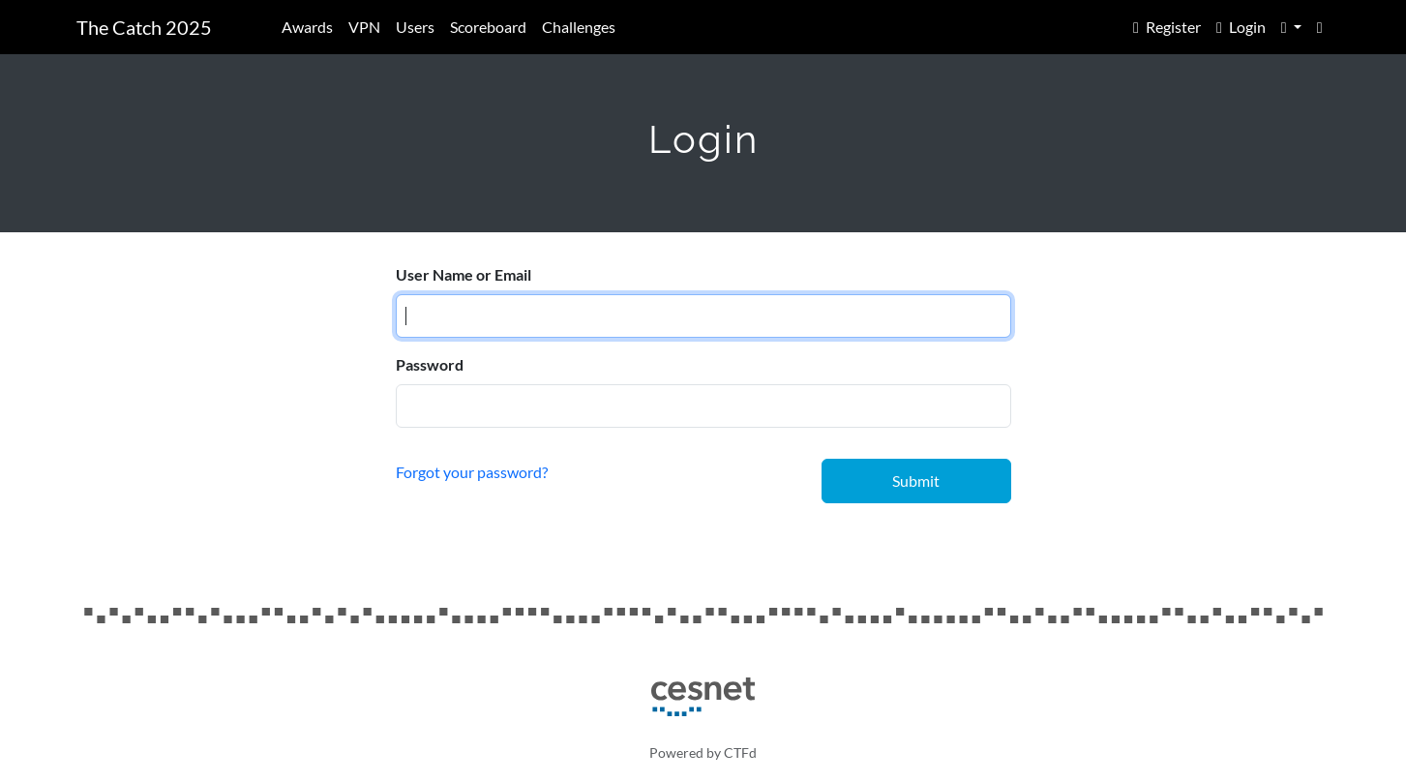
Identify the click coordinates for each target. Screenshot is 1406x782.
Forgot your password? (472, 472)
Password (430, 364)
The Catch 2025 (144, 27)
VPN (364, 26)
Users (415, 26)
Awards (307, 26)
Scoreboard (488, 26)
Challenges (578, 26)
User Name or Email (463, 274)
